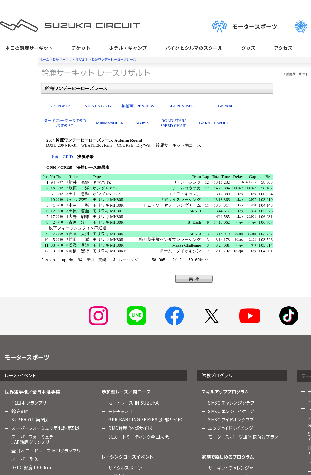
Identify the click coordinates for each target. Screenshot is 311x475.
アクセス (283, 48)
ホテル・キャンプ (128, 48)
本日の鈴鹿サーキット (29, 48)
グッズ (248, 48)
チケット (80, 48)
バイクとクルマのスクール (193, 48)
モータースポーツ (257, 26)
